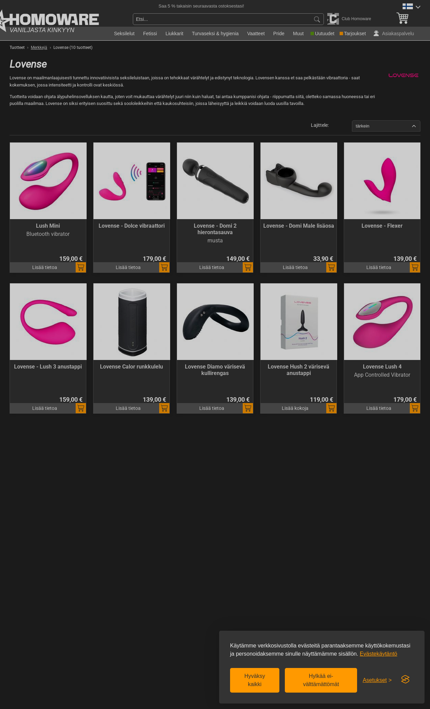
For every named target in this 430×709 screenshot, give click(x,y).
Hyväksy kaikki (254, 680)
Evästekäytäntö (378, 654)
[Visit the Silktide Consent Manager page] (405, 679)
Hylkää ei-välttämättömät (321, 680)
